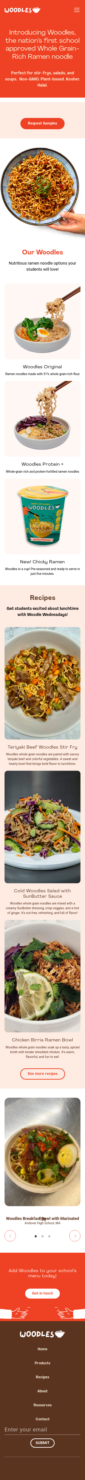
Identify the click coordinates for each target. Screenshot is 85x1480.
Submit (42, 1443)
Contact (43, 1419)
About (42, 1391)
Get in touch (42, 1293)
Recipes (42, 1377)
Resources (43, 1405)
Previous (10, 1235)
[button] (75, 10)
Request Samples (42, 123)
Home (42, 1349)
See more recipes (43, 1074)
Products (42, 1363)
